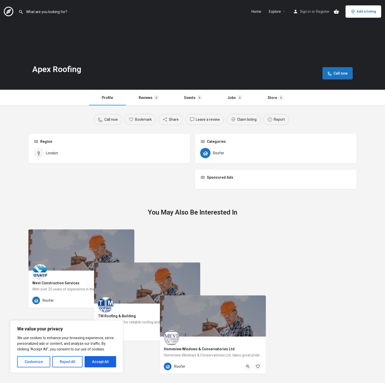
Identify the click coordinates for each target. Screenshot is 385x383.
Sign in (305, 11)
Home (256, 11)
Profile (107, 98)
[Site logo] (9, 11)
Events (193, 97)
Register (323, 11)
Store (275, 97)
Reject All (67, 362)
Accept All (100, 362)
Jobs (234, 97)
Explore (275, 11)
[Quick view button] (116, 300)
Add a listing (363, 11)
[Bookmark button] (126, 300)
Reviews (149, 97)
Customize (34, 362)
